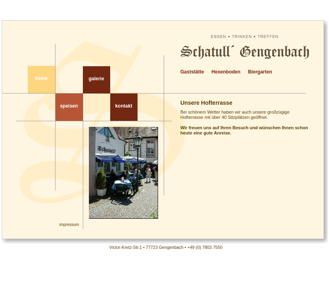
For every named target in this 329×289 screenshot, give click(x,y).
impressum (69, 224)
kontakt (123, 106)
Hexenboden (226, 72)
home (41, 78)
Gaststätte (192, 72)
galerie (96, 78)
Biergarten (260, 72)
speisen (69, 106)
